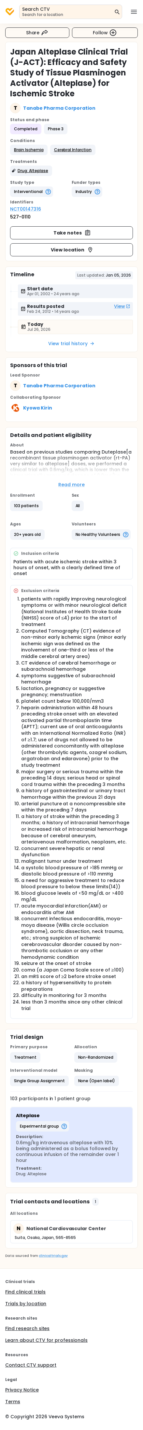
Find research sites (27, 1328)
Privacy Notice (22, 1390)
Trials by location (25, 1303)
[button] (29, 150)
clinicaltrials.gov (53, 1255)
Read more (71, 485)
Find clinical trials (25, 1292)
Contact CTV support (30, 1365)
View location (72, 250)
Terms (12, 1401)
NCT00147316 (25, 209)
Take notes (72, 233)
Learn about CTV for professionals (46, 1340)
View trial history (71, 343)
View (122, 306)
